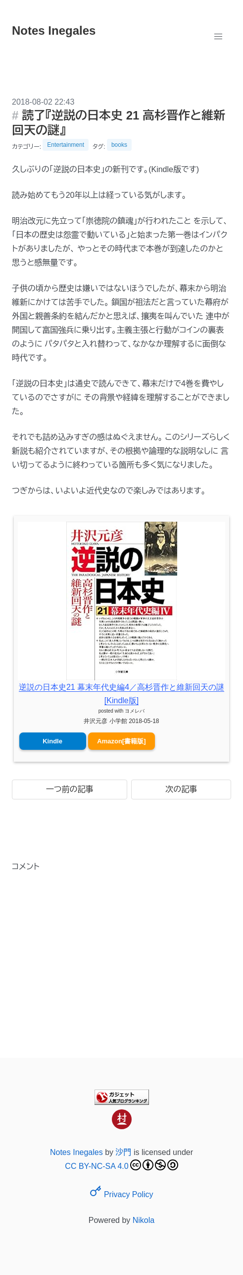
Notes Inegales (76, 1152)
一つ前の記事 (70, 789)
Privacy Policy (121, 1194)
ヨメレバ (135, 711)
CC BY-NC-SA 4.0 (121, 1164)
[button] (218, 37)
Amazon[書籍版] (121, 741)
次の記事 (181, 789)
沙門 (124, 1152)
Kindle (52, 741)
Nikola (143, 1220)
